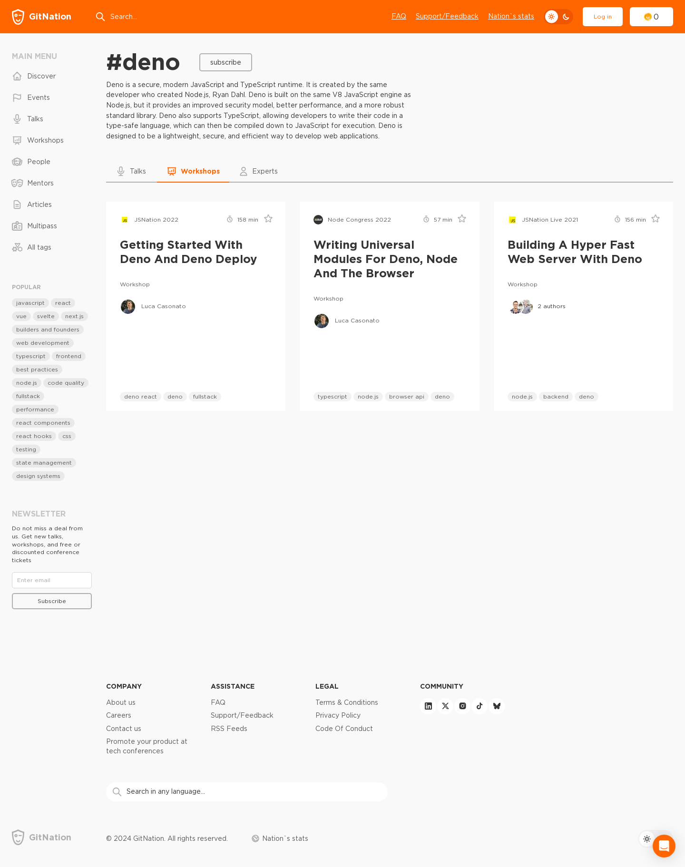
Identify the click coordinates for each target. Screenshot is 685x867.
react (63, 303)
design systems (38, 476)
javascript (30, 303)
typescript (332, 396)
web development (42, 343)
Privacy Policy (338, 715)
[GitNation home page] (41, 17)
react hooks (34, 436)
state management (44, 462)
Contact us (123, 728)
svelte (46, 316)
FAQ (398, 16)
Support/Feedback (447, 16)
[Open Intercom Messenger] (664, 846)
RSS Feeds (229, 728)
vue (21, 316)
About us (121, 702)
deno (175, 396)
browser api (406, 396)
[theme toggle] (558, 16)
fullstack (205, 396)
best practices (37, 369)
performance (35, 409)
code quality (66, 383)
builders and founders (47, 329)
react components (43, 422)
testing (26, 449)
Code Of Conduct (344, 728)
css (66, 436)
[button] (131, 171)
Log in (603, 16)
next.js (74, 316)
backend (555, 396)
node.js (368, 396)
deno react (140, 396)
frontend (68, 356)
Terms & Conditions (346, 702)
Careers (118, 715)
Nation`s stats (511, 16)
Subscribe (225, 62)
